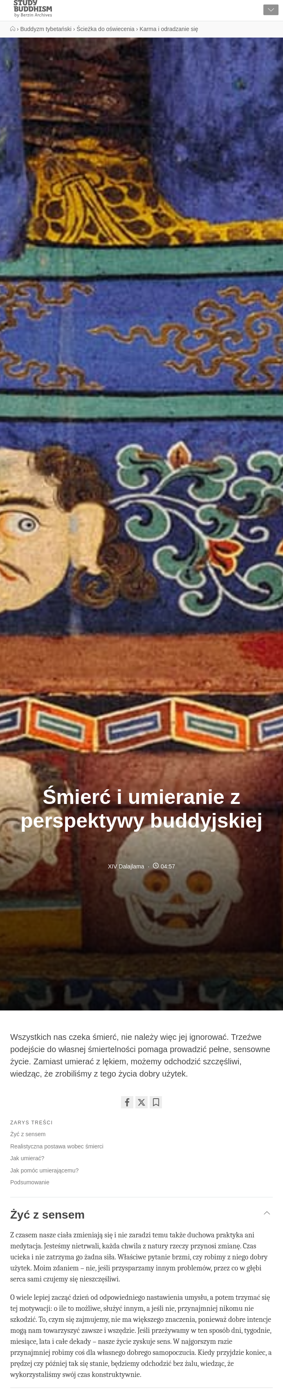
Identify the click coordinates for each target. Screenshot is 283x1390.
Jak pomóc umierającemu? (44, 1170)
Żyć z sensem (27, 1134)
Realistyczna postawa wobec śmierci (56, 1146)
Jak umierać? (27, 1158)
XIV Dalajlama (126, 866)
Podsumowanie (29, 1182)
